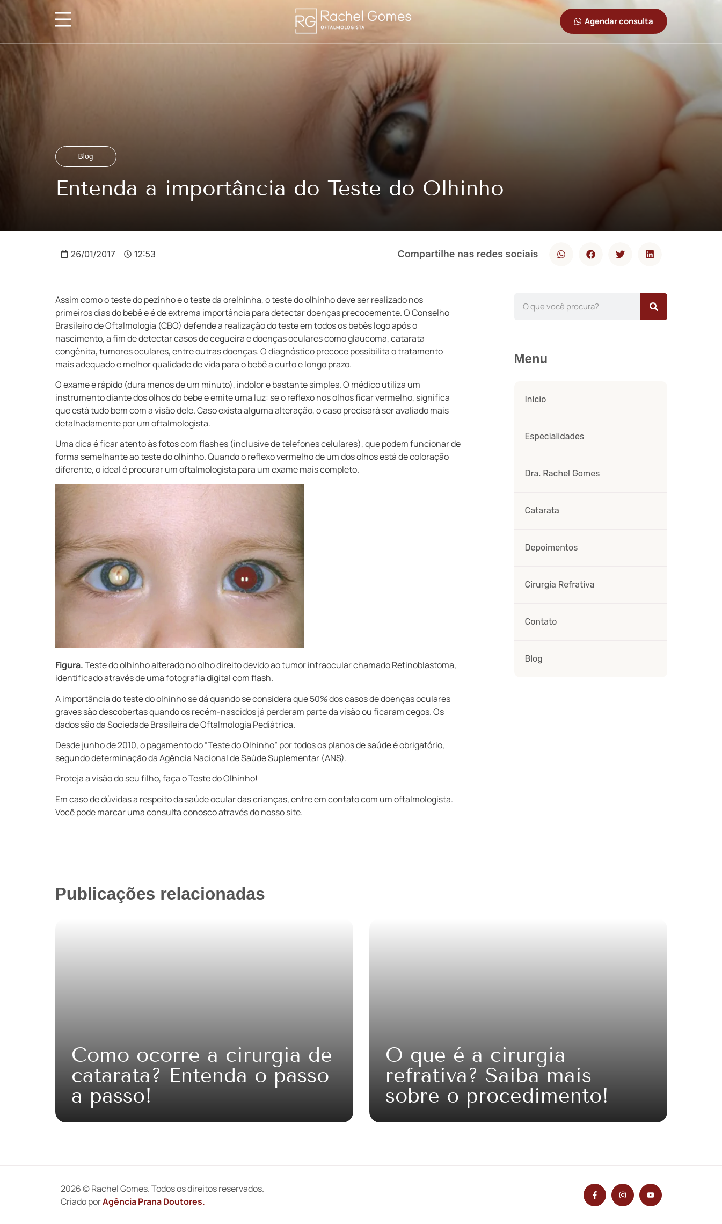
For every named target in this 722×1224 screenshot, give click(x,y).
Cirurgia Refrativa (560, 585)
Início (535, 399)
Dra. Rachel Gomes (562, 473)
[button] (561, 254)
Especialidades (555, 436)
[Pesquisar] (653, 306)
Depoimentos (551, 547)
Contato (541, 622)
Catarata (542, 510)
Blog (534, 659)
